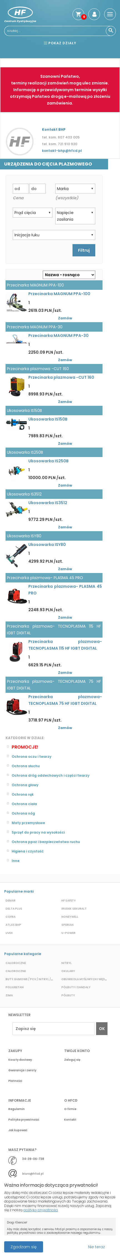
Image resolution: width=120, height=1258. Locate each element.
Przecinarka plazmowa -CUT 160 (61, 377)
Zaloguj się (72, 1060)
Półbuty (68, 995)
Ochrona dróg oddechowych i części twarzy (50, 775)
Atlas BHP (13, 925)
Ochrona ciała (24, 804)
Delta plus (14, 909)
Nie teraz (96, 1247)
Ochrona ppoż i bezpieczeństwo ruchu (46, 841)
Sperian (67, 925)
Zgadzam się (24, 1247)
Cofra (11, 917)
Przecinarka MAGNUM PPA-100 (59, 294)
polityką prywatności (40, 1210)
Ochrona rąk (23, 794)
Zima (9, 995)
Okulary (68, 971)
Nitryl (66, 963)
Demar (11, 900)
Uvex (9, 933)
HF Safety (68, 900)
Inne (15, 860)
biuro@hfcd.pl (33, 1174)
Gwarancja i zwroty (22, 1070)
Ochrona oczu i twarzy (31, 756)
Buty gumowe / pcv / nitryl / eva (31, 979)
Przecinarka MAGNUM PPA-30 (58, 335)
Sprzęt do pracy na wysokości (38, 832)
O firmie (70, 1109)
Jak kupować (18, 1130)
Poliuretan (15, 987)
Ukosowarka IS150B (48, 419)
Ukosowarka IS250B (48, 461)
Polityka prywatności (23, 1120)
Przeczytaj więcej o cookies (67, 1244)
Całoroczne (16, 963)
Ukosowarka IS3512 (47, 503)
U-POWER (68, 933)
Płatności (15, 1081)
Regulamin (16, 1109)
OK (102, 1028)
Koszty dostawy (20, 1060)
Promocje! (25, 747)
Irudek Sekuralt (74, 909)
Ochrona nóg (23, 813)
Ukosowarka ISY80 (47, 544)
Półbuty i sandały (76, 987)
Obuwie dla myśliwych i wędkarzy (88, 979)
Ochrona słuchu (26, 766)
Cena (18, 198)
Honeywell (69, 917)
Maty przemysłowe (28, 822)
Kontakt (70, 1120)
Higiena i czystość (28, 851)
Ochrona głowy (25, 785)
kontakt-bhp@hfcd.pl (62, 150)
